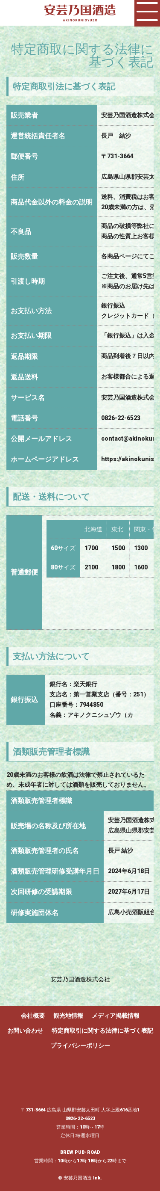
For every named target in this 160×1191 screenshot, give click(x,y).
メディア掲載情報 (116, 1015)
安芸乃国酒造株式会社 (80, 979)
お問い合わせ (25, 1030)
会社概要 (33, 1015)
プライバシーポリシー (80, 1045)
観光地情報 (68, 1015)
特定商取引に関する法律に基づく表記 (102, 1030)
